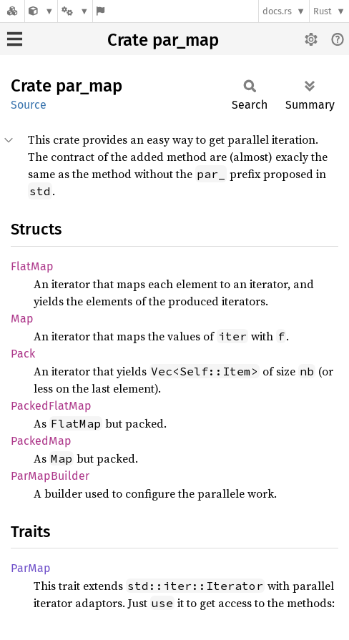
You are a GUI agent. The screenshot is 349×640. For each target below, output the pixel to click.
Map (22, 318)
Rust (322, 11)
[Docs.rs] (12, 11)
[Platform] (75, 11)
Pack (23, 353)
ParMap (31, 568)
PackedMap (41, 441)
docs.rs (277, 11)
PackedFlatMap (51, 406)
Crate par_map (163, 40)
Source (28, 105)
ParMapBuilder (50, 476)
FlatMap (32, 266)
